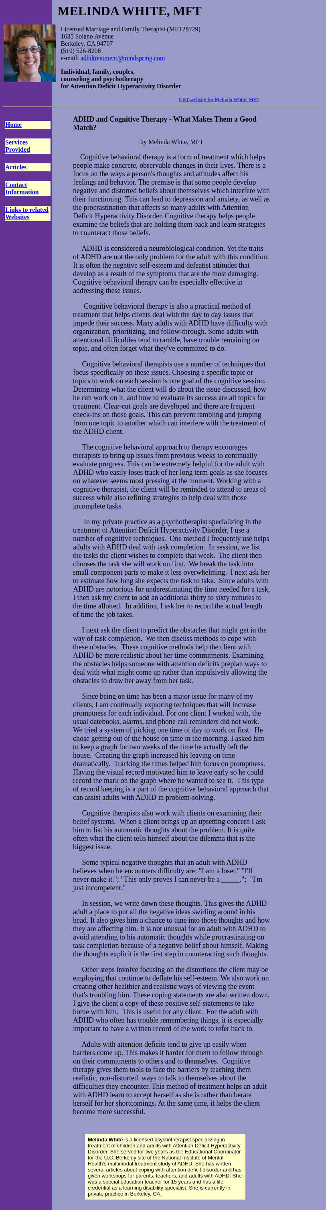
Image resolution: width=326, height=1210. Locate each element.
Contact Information (22, 188)
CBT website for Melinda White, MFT (219, 99)
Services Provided (17, 146)
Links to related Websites (27, 213)
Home (13, 124)
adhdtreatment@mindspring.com (123, 58)
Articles (15, 167)
